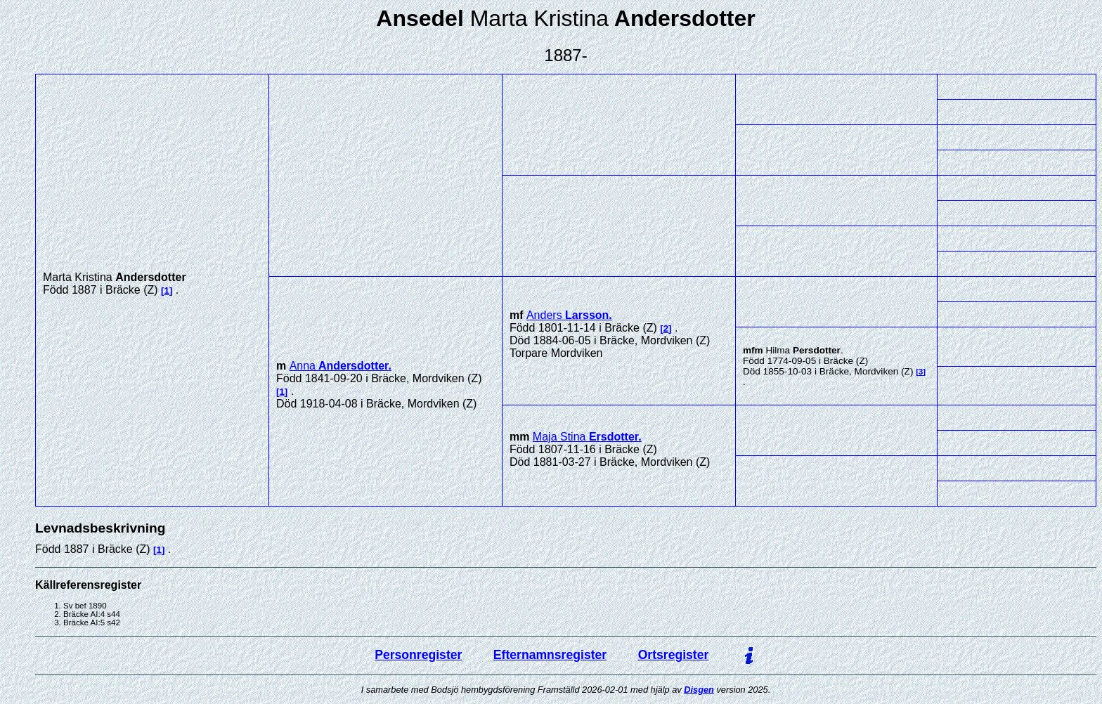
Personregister (418, 655)
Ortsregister (673, 655)
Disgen (699, 689)
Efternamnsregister (550, 655)
